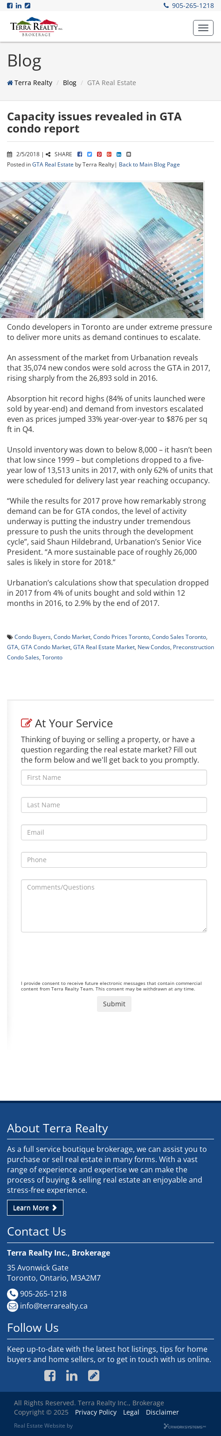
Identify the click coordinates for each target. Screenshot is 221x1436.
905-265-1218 (193, 5)
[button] (203, 28)
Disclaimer (162, 1412)
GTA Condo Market (45, 647)
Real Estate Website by (43, 1425)
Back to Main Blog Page (149, 164)
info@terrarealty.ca (54, 1306)
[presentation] (92, 962)
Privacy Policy (96, 1412)
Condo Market (72, 636)
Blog (69, 82)
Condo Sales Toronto (179, 636)
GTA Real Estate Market (104, 647)
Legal (131, 1412)
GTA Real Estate (53, 164)
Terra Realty (33, 82)
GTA (12, 647)
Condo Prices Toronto (121, 636)
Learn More (35, 1207)
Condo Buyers (32, 636)
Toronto (52, 657)
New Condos (154, 647)
